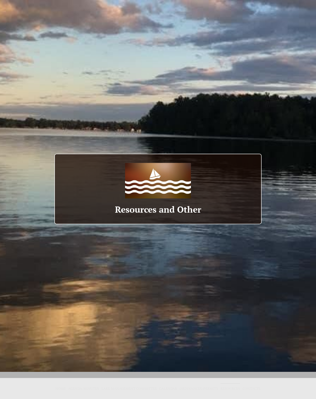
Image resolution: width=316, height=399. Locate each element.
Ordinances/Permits (199, 388)
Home (61, 388)
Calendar (168, 388)
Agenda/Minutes (83, 388)
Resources (230, 388)
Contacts (251, 388)
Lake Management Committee (129, 388)
